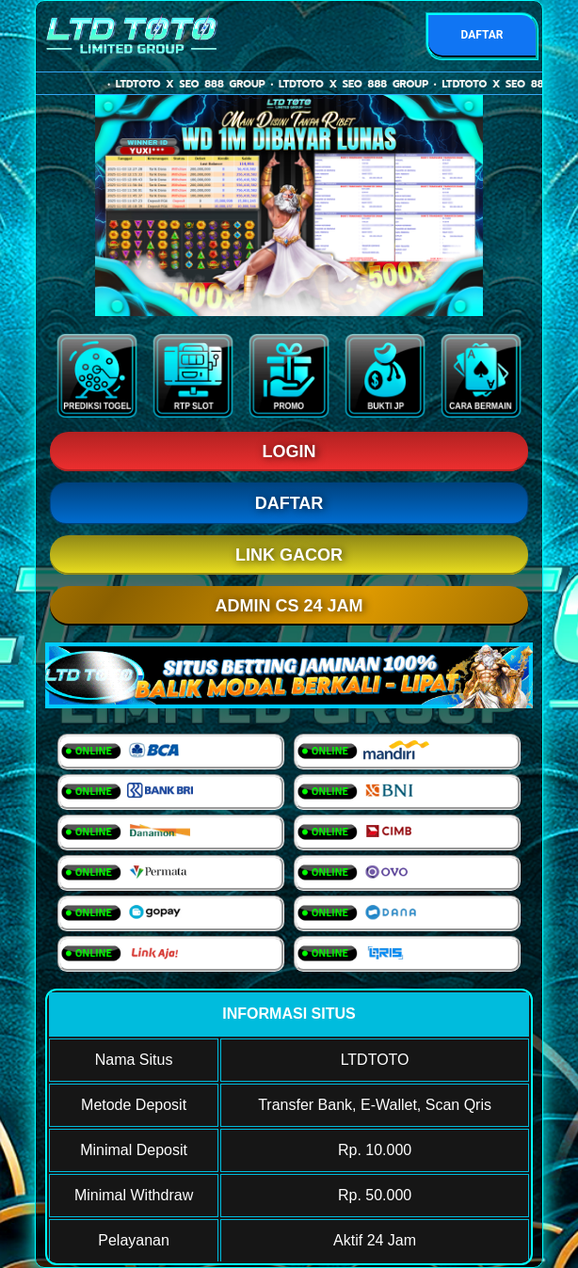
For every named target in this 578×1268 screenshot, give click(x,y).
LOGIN (289, 451)
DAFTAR (481, 34)
